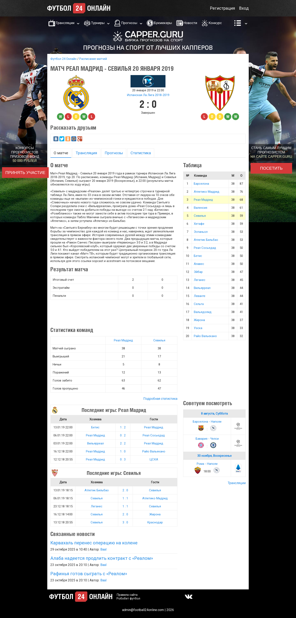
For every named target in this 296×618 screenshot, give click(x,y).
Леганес (96, 506)
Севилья (159, 340)
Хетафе (199, 224)
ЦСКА (153, 459)
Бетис (95, 427)
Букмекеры (163, 23)
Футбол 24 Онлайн (63, 59)
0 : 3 (123, 459)
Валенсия (200, 208)
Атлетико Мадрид (155, 498)
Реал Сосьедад (154, 435)
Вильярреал (95, 443)
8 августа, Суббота (214, 413)
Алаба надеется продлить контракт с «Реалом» (101, 558)
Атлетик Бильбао (96, 490)
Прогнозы (129, 23)
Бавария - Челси (207, 439)
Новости (190, 23)
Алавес (199, 264)
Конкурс (215, 23)
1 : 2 (123, 427)
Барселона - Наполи (207, 421)
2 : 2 (123, 443)
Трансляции (65, 23)
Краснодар (155, 522)
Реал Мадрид (123, 340)
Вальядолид (203, 312)
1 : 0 (123, 451)
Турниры (98, 23)
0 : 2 (123, 435)
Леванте (199, 296)
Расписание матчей (93, 59)
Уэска (198, 328)
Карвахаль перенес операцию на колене (94, 542)
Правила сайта (127, 595)
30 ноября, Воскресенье (214, 456)
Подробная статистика (160, 399)
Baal (103, 549)
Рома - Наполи (207, 464)
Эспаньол (201, 232)
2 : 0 (125, 490)
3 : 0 (125, 522)
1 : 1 (125, 498)
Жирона (155, 514)
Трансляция (86, 153)
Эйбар (198, 272)
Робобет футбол (128, 598)
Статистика (141, 153)
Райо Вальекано (153, 451)
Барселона (201, 184)
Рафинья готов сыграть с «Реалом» (88, 573)
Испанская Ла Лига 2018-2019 (148, 95)
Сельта (199, 304)
